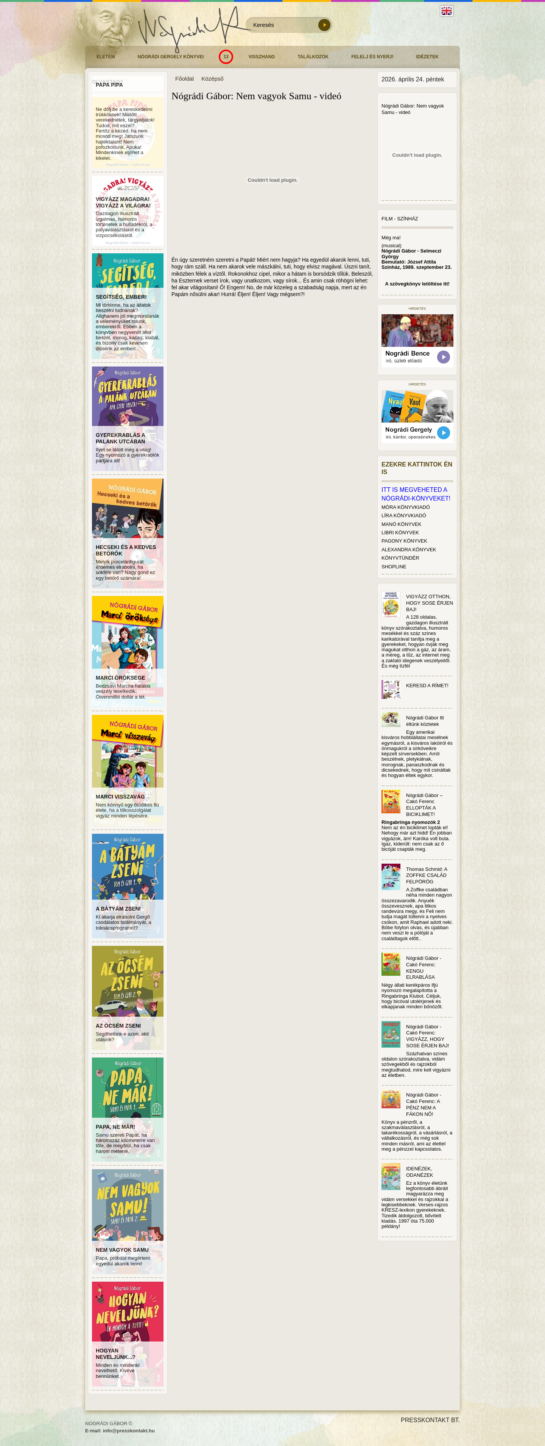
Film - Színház (400, 219)
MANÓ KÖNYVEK (401, 524)
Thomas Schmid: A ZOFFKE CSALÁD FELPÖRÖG (426, 875)
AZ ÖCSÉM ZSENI (118, 1026)
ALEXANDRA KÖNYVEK (409, 549)
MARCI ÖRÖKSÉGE (120, 678)
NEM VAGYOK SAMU (122, 1250)
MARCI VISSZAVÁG (120, 797)
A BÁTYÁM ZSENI (118, 909)
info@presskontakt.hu (129, 1431)
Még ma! (391, 237)
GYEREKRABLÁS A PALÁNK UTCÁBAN (120, 438)
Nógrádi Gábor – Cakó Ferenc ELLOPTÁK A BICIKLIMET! (424, 804)
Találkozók (313, 56)
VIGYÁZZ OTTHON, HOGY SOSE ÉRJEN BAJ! (429, 603)
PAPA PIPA (109, 85)
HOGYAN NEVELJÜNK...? (115, 1354)
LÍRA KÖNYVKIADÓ (404, 515)
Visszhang (261, 56)
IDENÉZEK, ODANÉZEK (419, 1172)
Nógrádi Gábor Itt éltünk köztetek (425, 721)
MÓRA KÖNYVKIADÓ (406, 507)
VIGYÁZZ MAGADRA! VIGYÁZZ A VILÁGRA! (123, 202)
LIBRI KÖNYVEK (400, 532)
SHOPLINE (394, 566)
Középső (212, 78)
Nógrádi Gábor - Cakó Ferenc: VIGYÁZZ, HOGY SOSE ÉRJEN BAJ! (427, 1036)
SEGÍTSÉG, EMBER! (121, 297)
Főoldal (184, 78)
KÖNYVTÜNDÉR (400, 558)
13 (226, 56)
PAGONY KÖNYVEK (404, 541)
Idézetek (427, 56)
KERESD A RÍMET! (427, 685)
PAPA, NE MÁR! (115, 1127)
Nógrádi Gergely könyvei (171, 56)
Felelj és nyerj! (372, 56)
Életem (106, 56)
